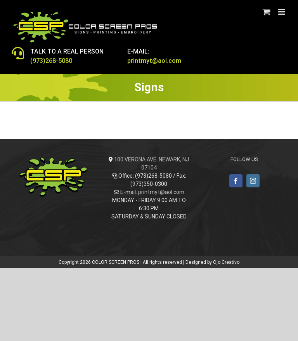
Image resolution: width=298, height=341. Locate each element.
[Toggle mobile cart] (266, 12)
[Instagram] (253, 180)
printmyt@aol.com (161, 192)
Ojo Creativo (226, 262)
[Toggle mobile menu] (282, 12)
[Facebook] (236, 180)
